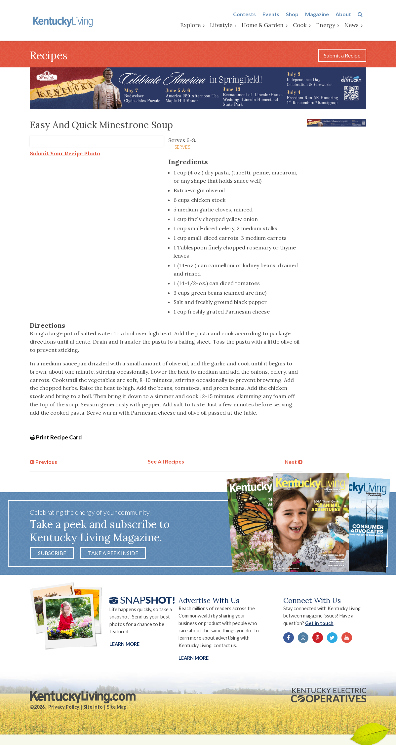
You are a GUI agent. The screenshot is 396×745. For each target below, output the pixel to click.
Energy (329, 25)
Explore (194, 25)
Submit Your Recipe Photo (65, 154)
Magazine (321, 14)
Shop (296, 14)
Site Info (93, 709)
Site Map (116, 709)
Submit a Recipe (342, 56)
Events (274, 14)
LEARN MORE (194, 660)
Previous (43, 463)
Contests (248, 14)
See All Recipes (166, 463)
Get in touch (321, 625)
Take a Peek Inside (113, 555)
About (347, 14)
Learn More (124, 646)
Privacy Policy (63, 709)
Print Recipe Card (56, 438)
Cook (303, 25)
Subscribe (52, 555)
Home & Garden (266, 25)
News (355, 25)
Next (293, 463)
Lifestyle (225, 25)
